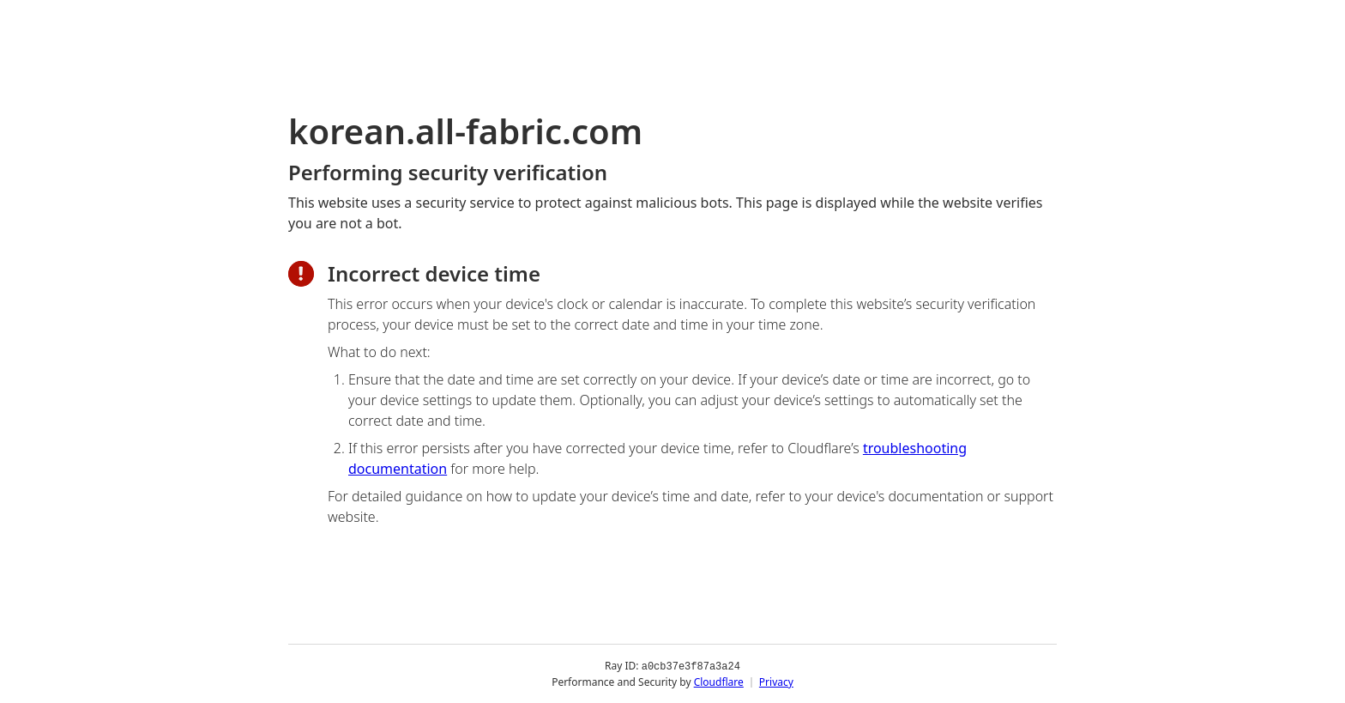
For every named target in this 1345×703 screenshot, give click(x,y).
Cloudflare (719, 681)
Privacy (776, 681)
